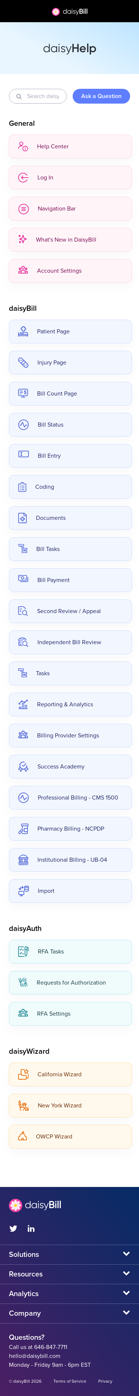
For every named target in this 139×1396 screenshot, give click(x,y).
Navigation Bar (47, 208)
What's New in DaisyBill (57, 240)
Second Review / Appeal (59, 611)
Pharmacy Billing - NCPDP (61, 829)
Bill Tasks (39, 549)
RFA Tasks (41, 951)
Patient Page (44, 331)
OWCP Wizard (45, 1136)
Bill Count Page (47, 393)
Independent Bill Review (59, 642)
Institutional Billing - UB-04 (62, 860)
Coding (36, 487)
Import (36, 891)
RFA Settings (44, 1014)
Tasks (34, 673)
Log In (35, 177)
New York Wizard (50, 1105)
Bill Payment (44, 580)
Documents (42, 518)
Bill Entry (39, 456)
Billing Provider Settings (58, 735)
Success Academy (51, 766)
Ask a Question (101, 96)
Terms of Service (69, 1381)
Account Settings (50, 271)
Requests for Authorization (62, 983)
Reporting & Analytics (55, 704)
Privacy (105, 1381)
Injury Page (42, 362)
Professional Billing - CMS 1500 (68, 798)
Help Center (43, 146)
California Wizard (50, 1074)
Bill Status (40, 425)
